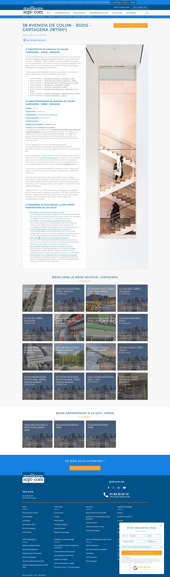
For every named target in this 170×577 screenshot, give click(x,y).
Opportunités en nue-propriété (96, 513)
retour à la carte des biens (130, 25)
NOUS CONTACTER (121, 7)
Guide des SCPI (123, 545)
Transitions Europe (60, 524)
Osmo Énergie (59, 520)
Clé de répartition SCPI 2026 (63, 555)
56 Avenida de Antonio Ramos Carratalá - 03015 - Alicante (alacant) (68, 379)
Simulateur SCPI (91, 523)
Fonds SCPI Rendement (48, 158)
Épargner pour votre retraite (31, 553)
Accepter (132, 2)
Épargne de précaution (30, 549)
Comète (56, 517)
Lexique (120, 520)
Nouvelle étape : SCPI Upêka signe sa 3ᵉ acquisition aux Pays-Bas (53, 255)
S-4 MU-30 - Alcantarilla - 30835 (55, 87)
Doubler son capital (60, 559)
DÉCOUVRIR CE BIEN (37, 308)
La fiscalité (26, 520)
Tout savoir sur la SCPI (30, 513)
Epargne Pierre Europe (61, 532)
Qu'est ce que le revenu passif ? (64, 551)
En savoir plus (116, 2)
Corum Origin (58, 513)
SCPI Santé (90, 553)
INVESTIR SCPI (80, 13)
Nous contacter (123, 532)
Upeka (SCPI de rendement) (48, 115)
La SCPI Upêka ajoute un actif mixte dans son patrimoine (50, 229)
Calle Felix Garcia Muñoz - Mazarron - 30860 (60, 81)
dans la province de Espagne (45, 59)
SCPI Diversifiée (91, 557)
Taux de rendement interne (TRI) (33, 561)
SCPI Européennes (92, 545)
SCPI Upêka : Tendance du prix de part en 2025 (47, 212)
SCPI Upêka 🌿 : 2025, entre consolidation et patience (49, 238)
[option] (117, 157)
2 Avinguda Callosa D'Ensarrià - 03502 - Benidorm (129, 379)
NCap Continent (59, 528)
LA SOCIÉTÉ (131, 13)
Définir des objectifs (29, 557)
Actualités (121, 528)
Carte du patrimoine (92, 530)
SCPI (49, 13)
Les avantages (27, 517)
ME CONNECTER (140, 7)
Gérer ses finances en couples (64, 563)
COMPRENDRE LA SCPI (99, 13)
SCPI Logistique (91, 561)
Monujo (120, 513)
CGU (35, 575)
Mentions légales (27, 575)
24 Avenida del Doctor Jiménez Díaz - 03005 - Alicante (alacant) (35, 379)
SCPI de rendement (28, 528)
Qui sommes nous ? (29, 524)
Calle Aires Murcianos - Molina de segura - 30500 (62, 93)
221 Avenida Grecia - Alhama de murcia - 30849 (61, 83)
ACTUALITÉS (117, 13)
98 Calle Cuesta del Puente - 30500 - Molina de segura (68, 320)
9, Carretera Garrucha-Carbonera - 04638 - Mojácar (98, 350)
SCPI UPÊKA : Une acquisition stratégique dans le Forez (50, 221)
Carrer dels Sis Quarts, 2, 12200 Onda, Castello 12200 (36, 427)
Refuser (125, 2)
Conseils (120, 524)
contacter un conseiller (85, 468)
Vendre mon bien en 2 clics (95, 527)
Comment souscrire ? (125, 517)
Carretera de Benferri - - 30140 (55, 95)
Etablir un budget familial (31, 545)
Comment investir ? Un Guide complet (67, 567)
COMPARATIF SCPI (62, 13)
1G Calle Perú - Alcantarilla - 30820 (56, 85)
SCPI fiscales (26, 532)
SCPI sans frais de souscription (96, 549)
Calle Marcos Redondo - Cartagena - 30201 (59, 79)
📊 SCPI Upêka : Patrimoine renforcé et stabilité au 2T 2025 (51, 246)
